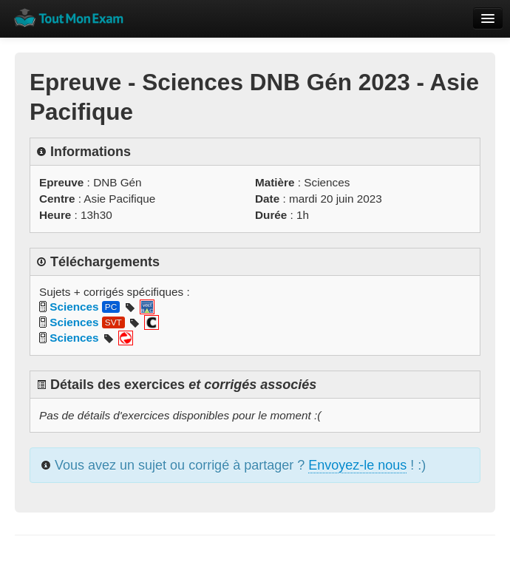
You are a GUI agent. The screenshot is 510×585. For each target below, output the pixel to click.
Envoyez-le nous (357, 465)
